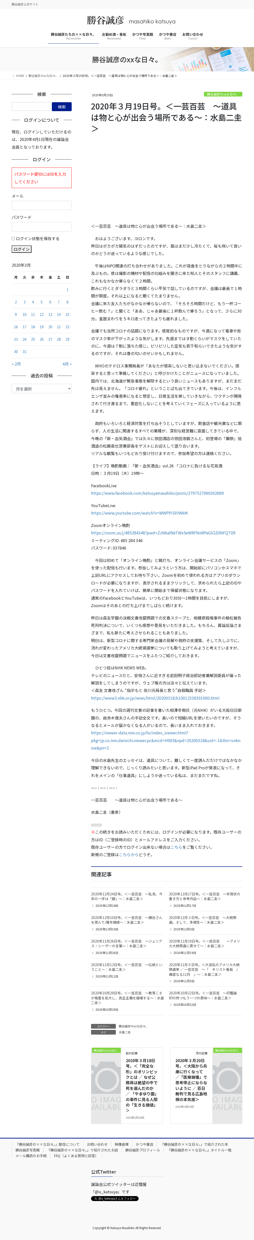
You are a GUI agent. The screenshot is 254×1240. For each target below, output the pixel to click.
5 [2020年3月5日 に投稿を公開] (42, 301)
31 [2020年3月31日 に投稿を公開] (25, 351)
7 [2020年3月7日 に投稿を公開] (59, 301)
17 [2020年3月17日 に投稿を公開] (25, 326)
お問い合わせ (97, 1144)
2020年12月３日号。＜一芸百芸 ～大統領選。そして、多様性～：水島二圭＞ (202, 920)
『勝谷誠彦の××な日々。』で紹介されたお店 (82, 1149)
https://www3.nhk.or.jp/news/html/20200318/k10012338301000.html (155, 698)
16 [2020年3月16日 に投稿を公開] (16, 326)
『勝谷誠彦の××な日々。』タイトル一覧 (199, 1149)
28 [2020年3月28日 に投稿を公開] (59, 339)
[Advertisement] (166, 179)
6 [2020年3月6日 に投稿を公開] (50, 301)
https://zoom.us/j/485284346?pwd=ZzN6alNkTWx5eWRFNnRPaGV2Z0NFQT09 (163, 533)
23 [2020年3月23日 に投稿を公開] (16, 339)
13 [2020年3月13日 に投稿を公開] (50, 314)
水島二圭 (125, 1032)
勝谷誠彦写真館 (27, 1149)
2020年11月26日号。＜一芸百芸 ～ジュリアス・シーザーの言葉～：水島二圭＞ (126, 943)
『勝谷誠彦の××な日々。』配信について (47, 1144)
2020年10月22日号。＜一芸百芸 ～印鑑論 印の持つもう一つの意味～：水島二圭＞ (204, 995)
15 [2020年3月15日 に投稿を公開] (67, 314)
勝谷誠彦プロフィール (142, 1149)
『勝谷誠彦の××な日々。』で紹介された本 (194, 1144)
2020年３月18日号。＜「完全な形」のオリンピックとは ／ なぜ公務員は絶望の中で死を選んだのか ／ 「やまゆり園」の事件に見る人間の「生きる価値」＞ (142, 1085)
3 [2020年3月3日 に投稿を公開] (25, 301)
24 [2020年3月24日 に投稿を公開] (25, 339)
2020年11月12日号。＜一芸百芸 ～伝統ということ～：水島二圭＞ (126, 967)
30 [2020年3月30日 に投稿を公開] (16, 351)
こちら (176, 847)
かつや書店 (144, 1144)
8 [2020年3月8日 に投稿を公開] (67, 301)
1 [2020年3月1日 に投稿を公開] (67, 289)
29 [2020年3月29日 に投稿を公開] (67, 339)
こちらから (129, 854)
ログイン (22, 249)
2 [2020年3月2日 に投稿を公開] (16, 301)
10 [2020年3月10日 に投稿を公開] (25, 314)
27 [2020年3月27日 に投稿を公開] (50, 339)
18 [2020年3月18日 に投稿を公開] (33, 326)
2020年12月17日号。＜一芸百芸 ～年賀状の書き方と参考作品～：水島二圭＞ (204, 896)
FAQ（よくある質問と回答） (76, 1155)
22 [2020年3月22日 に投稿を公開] (67, 326)
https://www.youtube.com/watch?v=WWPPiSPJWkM (139, 513)
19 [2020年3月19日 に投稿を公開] (42, 326)
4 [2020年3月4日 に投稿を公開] (33, 301)
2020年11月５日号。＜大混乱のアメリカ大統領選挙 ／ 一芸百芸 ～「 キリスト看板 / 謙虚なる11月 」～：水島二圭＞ (205, 969)
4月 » (67, 364)
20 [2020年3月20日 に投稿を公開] (50, 326)
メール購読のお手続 (31, 1155)
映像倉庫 (122, 1144)
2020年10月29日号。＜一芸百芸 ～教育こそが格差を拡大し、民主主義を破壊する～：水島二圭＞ (127, 997)
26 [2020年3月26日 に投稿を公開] (42, 339)
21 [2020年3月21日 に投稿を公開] (59, 326)
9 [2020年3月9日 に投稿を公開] (16, 314)
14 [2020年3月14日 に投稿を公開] (59, 314)
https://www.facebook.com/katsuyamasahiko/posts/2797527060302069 (157, 493)
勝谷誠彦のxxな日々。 (223, 94)
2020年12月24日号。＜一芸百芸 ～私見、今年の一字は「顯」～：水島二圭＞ (126, 896)
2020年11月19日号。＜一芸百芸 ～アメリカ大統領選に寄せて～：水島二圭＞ (204, 943)
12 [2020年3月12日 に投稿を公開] (42, 314)
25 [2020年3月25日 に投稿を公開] (33, 339)
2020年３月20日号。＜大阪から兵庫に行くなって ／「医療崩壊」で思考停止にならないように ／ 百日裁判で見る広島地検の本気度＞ (191, 1079)
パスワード (22, 217)
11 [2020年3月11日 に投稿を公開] (33, 314)
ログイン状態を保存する (38, 238)
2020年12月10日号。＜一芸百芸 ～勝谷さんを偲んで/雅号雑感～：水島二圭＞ (126, 920)
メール (18, 196)
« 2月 (16, 364)
